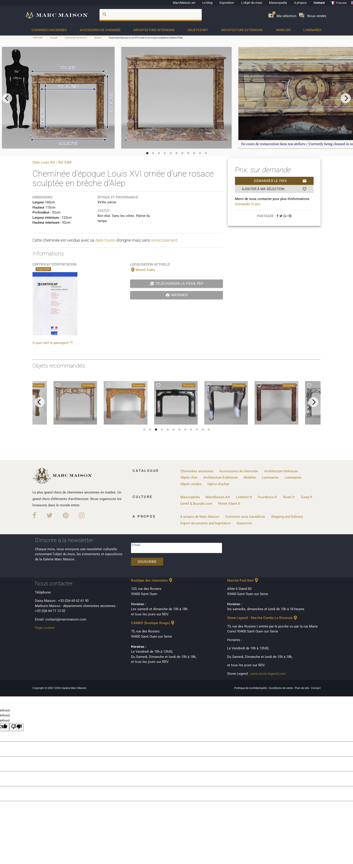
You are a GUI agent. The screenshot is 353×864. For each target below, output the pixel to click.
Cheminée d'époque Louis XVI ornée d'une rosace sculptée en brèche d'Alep (146, 37)
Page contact (45, 628)
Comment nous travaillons (245, 517)
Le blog (207, 3)
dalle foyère (105, 240)
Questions (244, 523)
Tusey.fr (306, 497)
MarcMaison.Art (218, 497)
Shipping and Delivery (287, 517)
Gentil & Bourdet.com (196, 504)
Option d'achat (218, 484)
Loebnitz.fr (244, 497)
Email (136, 545)
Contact (319, 3)
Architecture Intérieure (154, 30)
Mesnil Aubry (142, 270)
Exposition (226, 3)
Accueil (54, 37)
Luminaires (312, 30)
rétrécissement (164, 240)
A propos (300, 3)
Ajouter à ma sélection (274, 189)
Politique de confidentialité (250, 688)
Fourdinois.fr (267, 497)
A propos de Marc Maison (199, 517)
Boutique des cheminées (152, 580)
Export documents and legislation (205, 523)
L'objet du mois (251, 3)
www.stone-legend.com (267, 674)
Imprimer (176, 295)
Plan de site (302, 688)
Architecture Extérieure (242, 30)
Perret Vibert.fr (229, 504)
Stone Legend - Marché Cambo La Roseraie (262, 618)
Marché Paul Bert (243, 580)
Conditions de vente (281, 688)
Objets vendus (190, 484)
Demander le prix (280, 181)
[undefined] (16, 727)
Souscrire (147, 562)
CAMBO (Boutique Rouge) (153, 623)
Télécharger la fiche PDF (177, 284)
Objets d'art (198, 30)
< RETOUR (37, 37)
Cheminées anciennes (49, 30)
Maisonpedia (278, 3)
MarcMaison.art (184, 3)
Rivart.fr (289, 497)
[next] (346, 98)
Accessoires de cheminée (100, 30)
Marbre (98, 37)
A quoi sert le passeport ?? (52, 343)
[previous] (7, 98)
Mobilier (283, 30)
